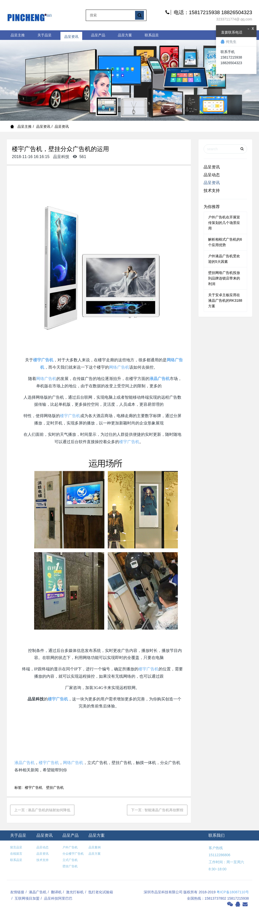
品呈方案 (125, 35)
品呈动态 (212, 175)
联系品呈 (152, 35)
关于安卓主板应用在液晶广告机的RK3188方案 (225, 300)
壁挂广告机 (55, 787)
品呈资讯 (71, 35)
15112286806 (219, 855)
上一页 (42, 810)
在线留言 (16, 853)
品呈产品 (98, 35)
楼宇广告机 (43, 360)
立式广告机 (70, 860)
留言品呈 (16, 847)
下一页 (157, 810)
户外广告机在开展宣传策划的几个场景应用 (224, 222)
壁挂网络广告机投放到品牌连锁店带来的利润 (224, 278)
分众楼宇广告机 (73, 853)
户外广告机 (70, 847)
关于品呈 (44, 35)
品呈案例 (95, 847)
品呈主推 (18, 35)
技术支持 (212, 190)
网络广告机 (119, 367)
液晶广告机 (159, 378)
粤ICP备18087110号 (233, 892)
